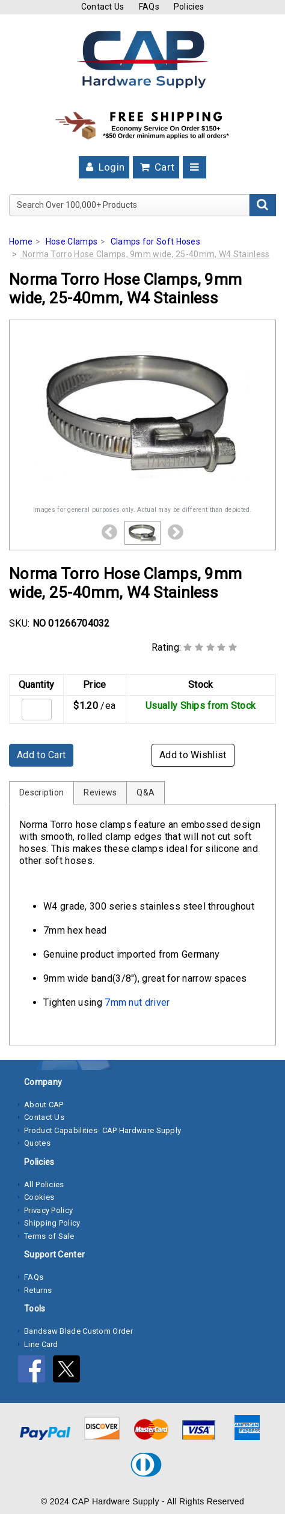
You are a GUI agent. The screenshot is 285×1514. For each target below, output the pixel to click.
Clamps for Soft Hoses (155, 241)
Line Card (41, 1344)
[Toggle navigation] (194, 167)
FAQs (149, 6)
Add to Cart (41, 755)
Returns (38, 1290)
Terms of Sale (49, 1236)
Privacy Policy (48, 1210)
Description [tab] (41, 792)
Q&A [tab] (145, 792)
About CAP (44, 1104)
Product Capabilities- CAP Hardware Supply (102, 1130)
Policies (189, 6)
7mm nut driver (137, 1002)
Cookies (39, 1197)
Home (20, 241)
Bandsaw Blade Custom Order (78, 1331)
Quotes (37, 1143)
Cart (156, 167)
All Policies (44, 1184)
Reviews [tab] (100, 792)
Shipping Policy (52, 1222)
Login (104, 167)
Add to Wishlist (193, 755)
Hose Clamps (71, 241)
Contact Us (102, 6)
